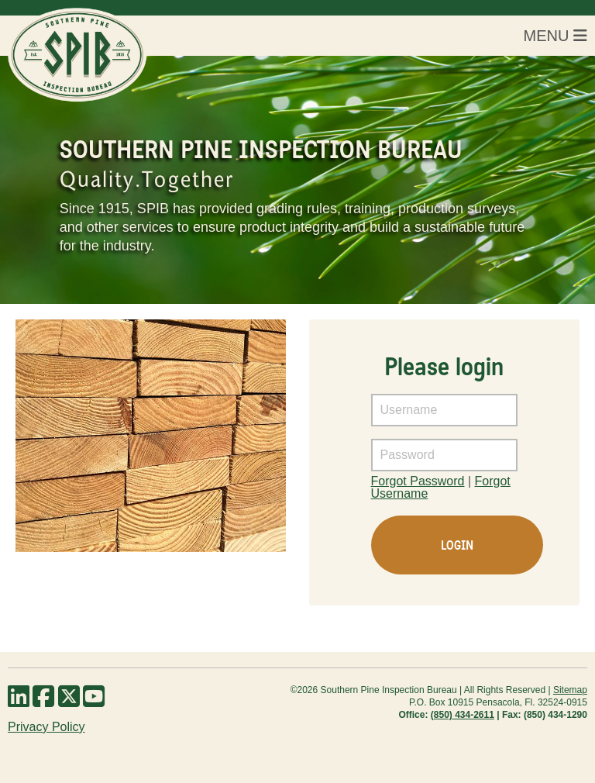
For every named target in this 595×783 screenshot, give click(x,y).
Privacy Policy (46, 726)
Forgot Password (418, 481)
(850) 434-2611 (462, 714)
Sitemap (570, 690)
